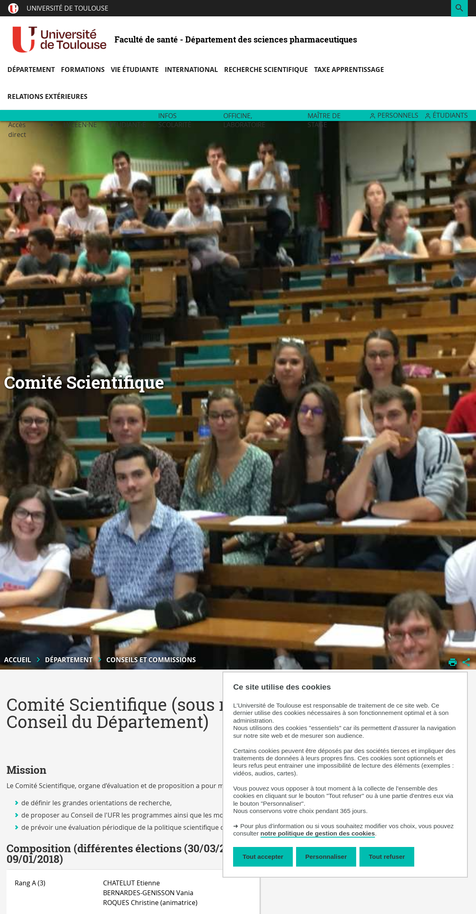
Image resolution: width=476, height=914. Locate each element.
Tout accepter (262, 856)
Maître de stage (324, 120)
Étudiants (450, 115)
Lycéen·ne (80, 124)
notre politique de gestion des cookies (317, 833)
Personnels (397, 115)
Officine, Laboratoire (244, 120)
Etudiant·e (127, 124)
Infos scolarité (174, 120)
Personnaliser (326, 856)
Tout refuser (387, 856)
